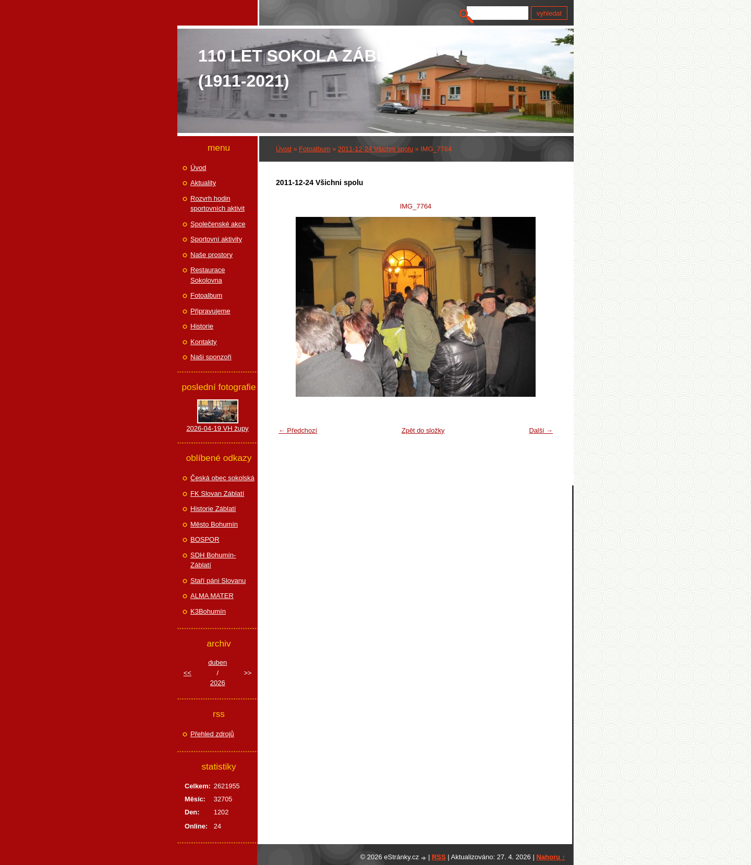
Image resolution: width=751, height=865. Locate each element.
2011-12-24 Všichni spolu (375, 149)
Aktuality (203, 183)
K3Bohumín (208, 611)
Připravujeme (210, 311)
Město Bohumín (214, 524)
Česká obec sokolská (222, 478)
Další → (541, 430)
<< (187, 673)
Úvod (284, 149)
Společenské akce (218, 224)
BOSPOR (205, 539)
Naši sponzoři (211, 357)
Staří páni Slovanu (218, 580)
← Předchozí (297, 430)
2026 (217, 683)
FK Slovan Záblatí (217, 493)
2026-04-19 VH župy (217, 428)
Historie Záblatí (213, 509)
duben (217, 662)
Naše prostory (211, 255)
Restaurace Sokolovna (207, 275)
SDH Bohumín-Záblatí (213, 560)
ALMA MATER (212, 596)
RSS (439, 857)
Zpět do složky (423, 430)
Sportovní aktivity (216, 239)
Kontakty (203, 342)
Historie (201, 326)
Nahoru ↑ (550, 857)
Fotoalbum (314, 149)
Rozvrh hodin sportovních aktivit (217, 203)
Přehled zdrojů (212, 734)
